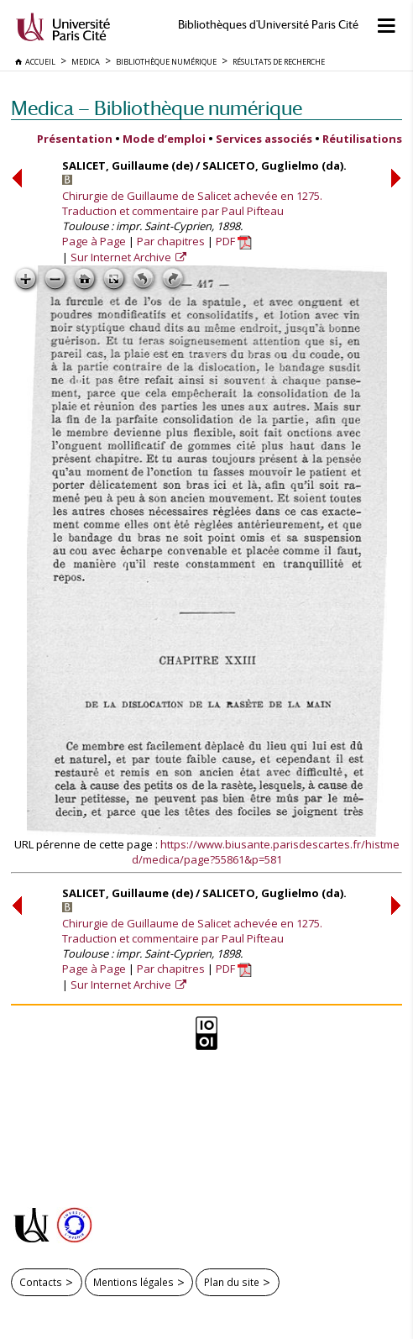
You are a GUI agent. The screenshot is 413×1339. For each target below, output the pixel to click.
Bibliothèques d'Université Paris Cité (268, 24)
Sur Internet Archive (122, 257)
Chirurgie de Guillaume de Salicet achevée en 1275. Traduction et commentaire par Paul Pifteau (192, 203)
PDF (234, 241)
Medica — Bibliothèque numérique (156, 108)
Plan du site (231, 1282)
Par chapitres (171, 241)
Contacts (40, 1282)
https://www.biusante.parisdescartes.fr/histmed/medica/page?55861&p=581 (266, 852)
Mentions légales (133, 1282)
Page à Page (94, 241)
